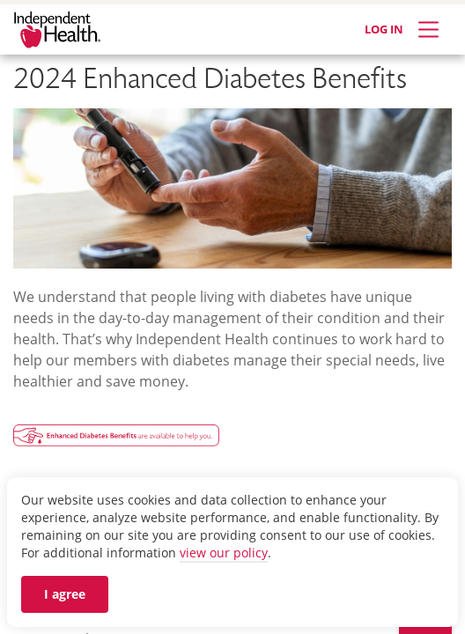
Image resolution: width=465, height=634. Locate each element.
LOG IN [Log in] (384, 29)
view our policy (224, 552)
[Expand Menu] (428, 29)
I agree (64, 594)
